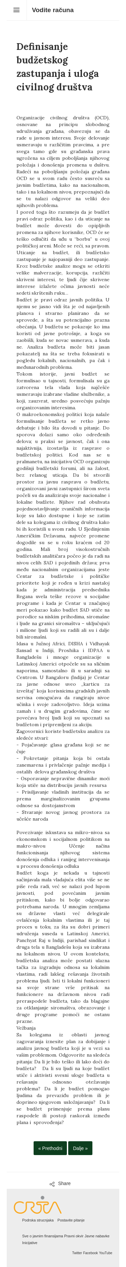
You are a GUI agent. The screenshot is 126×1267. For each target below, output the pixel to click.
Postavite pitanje (71, 1220)
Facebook (90, 1253)
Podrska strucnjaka (38, 1220)
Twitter (77, 1253)
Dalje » (80, 1148)
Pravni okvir (73, 1236)
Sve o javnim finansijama (42, 1236)
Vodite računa (53, 9)
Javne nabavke (97, 1236)
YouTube (105, 1253)
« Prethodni (50, 1148)
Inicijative (29, 1243)
